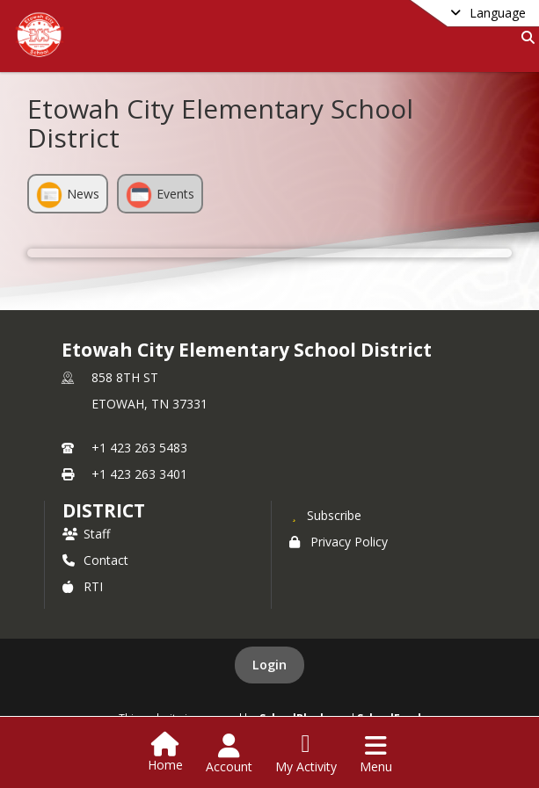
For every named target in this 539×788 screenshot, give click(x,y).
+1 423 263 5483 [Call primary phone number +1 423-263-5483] (139, 447)
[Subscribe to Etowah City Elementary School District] (325, 514)
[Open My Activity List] (306, 754)
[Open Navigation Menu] (376, 754)
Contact (95, 560)
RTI (82, 586)
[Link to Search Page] (524, 37)
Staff (86, 533)
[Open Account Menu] (229, 754)
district (103, 510)
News (67, 195)
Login (269, 664)
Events (160, 195)
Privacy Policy (338, 541)
